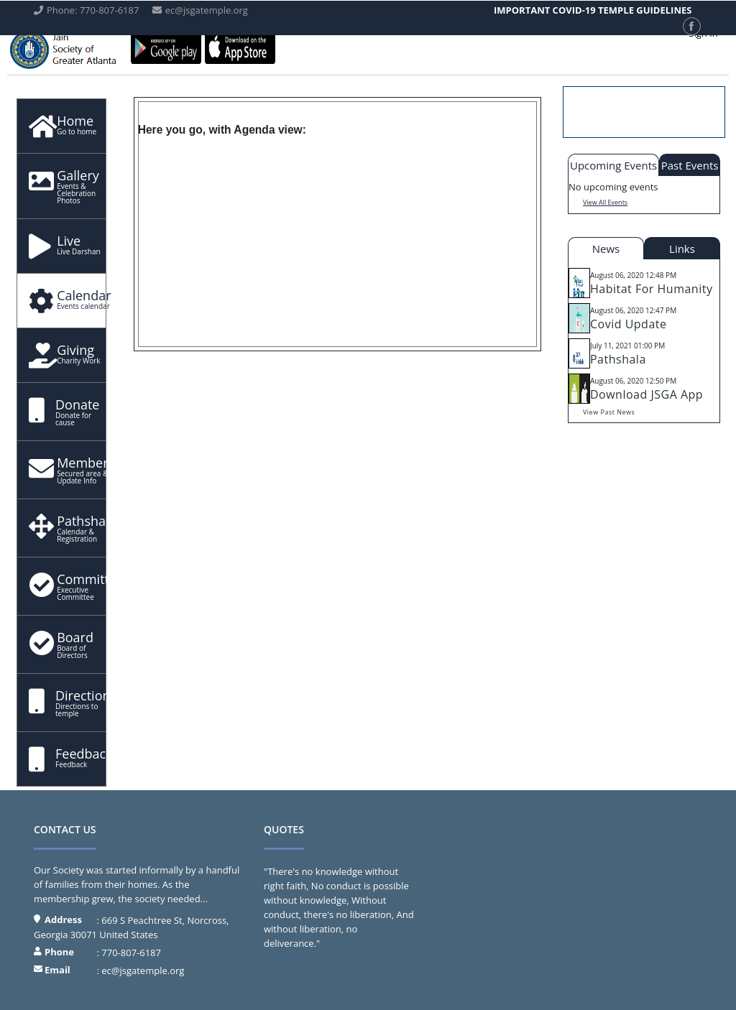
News (606, 248)
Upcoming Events (613, 165)
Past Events (690, 165)
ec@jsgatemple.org (142, 970)
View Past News (609, 412)
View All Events (605, 202)
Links (682, 248)
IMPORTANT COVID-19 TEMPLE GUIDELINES (592, 10)
